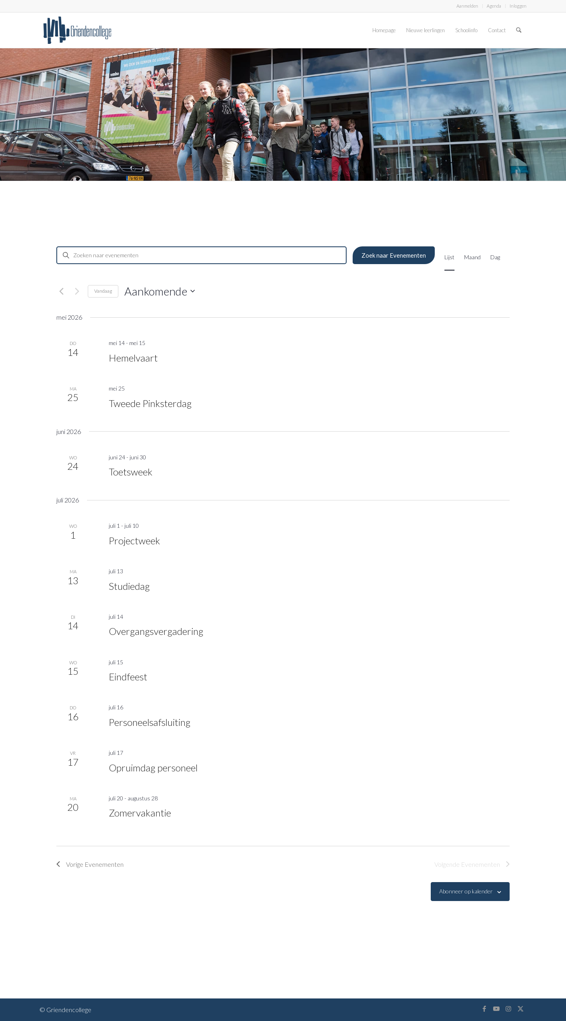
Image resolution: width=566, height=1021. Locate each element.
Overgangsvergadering (156, 631)
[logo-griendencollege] (77, 30)
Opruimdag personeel (153, 767)
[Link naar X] (520, 1008)
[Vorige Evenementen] (61, 291)
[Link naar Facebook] (484, 1008)
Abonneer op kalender (466, 891)
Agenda (494, 5)
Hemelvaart (133, 358)
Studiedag (129, 586)
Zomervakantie (140, 812)
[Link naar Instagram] (508, 1008)
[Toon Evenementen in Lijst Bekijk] (449, 257)
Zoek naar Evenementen (393, 255)
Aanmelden (467, 5)
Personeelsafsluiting (149, 722)
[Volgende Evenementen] (77, 291)
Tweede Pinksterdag (150, 403)
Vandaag (103, 291)
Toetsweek (131, 471)
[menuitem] (467, 6)
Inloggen (518, 5)
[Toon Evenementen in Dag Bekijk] (495, 257)
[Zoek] (519, 30)
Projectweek (134, 540)
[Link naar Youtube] (496, 1008)
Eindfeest (128, 676)
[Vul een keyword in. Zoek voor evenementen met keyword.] (201, 255)
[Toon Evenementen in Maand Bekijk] (472, 257)
